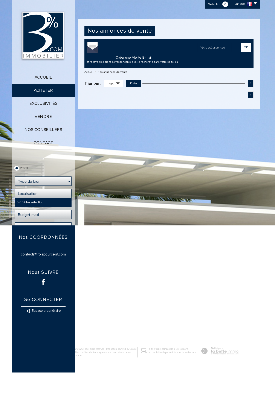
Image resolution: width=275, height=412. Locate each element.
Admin (78, 395)
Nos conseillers (43, 129)
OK (246, 47)
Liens (127, 392)
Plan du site (81, 392)
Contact (43, 142)
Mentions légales (97, 392)
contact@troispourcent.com (43, 294)
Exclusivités (43, 103)
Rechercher (43, 240)
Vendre (43, 116)
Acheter (43, 90)
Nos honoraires (114, 392)
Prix (114, 84)
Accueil (43, 77)
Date (133, 83)
